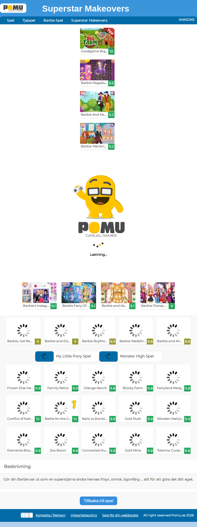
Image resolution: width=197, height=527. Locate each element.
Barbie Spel (53, 20)
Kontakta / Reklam (51, 515)
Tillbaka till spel (98, 501)
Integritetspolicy (84, 515)
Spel (10, 20)
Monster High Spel (126, 356)
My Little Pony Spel (63, 356)
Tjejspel (28, 20)
